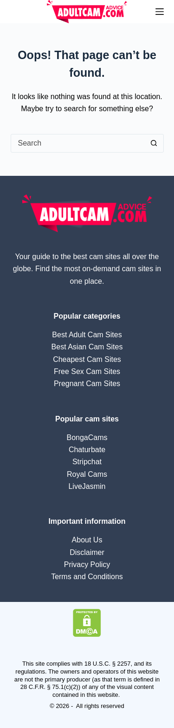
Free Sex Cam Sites (87, 371)
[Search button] (154, 143)
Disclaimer (87, 552)
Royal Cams (87, 474)
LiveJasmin (86, 486)
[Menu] (159, 11)
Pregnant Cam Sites (87, 383)
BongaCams (86, 437)
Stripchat (87, 462)
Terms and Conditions (87, 577)
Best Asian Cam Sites (87, 347)
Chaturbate (87, 450)
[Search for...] (78, 143)
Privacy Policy (87, 564)
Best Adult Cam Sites (87, 335)
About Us (87, 540)
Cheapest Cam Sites (87, 359)
